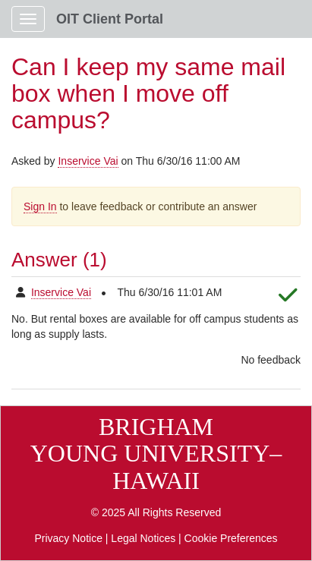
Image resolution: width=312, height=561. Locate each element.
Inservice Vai (88, 161)
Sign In (40, 206)
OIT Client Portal (109, 19)
